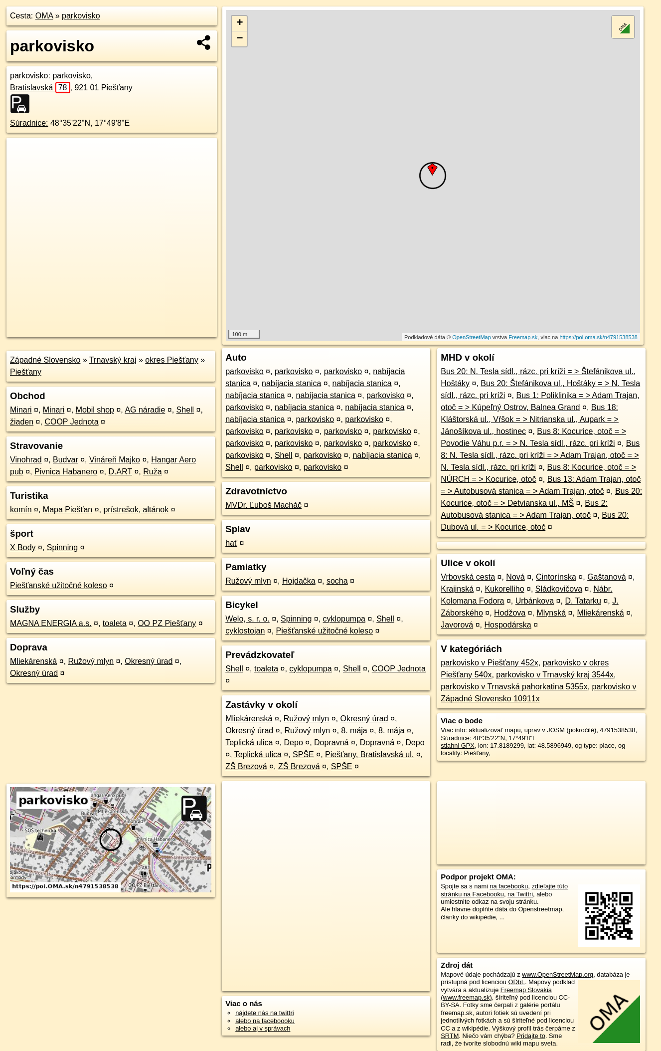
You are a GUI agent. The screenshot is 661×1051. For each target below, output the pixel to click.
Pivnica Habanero (65, 471)
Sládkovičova (558, 589)
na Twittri (520, 894)
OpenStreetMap (471, 337)
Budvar (65, 459)
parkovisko (81, 15)
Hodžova (509, 613)
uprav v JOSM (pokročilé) (560, 730)
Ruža (152, 471)
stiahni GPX (458, 745)
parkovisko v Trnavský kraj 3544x (555, 674)
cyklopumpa (344, 619)
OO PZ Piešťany (167, 623)
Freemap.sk (522, 337)
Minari (21, 410)
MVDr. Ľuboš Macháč (263, 505)
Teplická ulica (249, 742)
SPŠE (303, 754)
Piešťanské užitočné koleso (58, 585)
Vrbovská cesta (468, 577)
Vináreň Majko (114, 459)
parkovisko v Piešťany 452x (489, 662)
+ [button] (239, 23)
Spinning (62, 547)
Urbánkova (534, 601)
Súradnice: (29, 123)
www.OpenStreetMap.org (557, 974)
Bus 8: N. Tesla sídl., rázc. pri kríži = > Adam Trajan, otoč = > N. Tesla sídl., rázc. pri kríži (540, 455)
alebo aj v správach (262, 1028)
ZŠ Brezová (246, 766)
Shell (185, 410)
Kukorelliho (504, 589)
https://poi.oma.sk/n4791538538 (598, 337)
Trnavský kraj (113, 360)
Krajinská (457, 589)
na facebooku (509, 886)
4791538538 (617, 730)
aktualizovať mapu (494, 730)
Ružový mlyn (91, 661)
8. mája (354, 730)
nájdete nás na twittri (264, 1013)
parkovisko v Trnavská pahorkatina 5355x (514, 686)
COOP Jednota (71, 422)
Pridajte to (530, 1036)
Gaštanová (606, 577)
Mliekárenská (33, 661)
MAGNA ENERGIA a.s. (51, 623)
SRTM (450, 1036)
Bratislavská (40, 87)
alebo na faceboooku (265, 1021)
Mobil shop (95, 410)
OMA (44, 15)
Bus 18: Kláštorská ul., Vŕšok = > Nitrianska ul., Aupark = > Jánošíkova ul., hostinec (530, 419)
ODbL (516, 982)
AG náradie (145, 410)
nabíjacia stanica (291, 383)
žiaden (21, 422)
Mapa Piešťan (67, 509)
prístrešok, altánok (135, 509)
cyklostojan (245, 631)
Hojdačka (299, 581)
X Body (23, 547)
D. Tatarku (583, 601)
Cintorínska (556, 577)
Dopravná (331, 742)
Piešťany (25, 372)
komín (21, 509)
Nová (515, 577)
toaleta (115, 623)
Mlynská (551, 613)
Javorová (457, 625)
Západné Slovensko (45, 360)
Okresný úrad (148, 661)
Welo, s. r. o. (247, 619)
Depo (293, 742)
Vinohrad (26, 459)
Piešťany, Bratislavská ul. (369, 754)
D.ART (120, 471)
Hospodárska (507, 625)
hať (231, 543)
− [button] (239, 38)
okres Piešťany (171, 360)
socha (337, 581)
